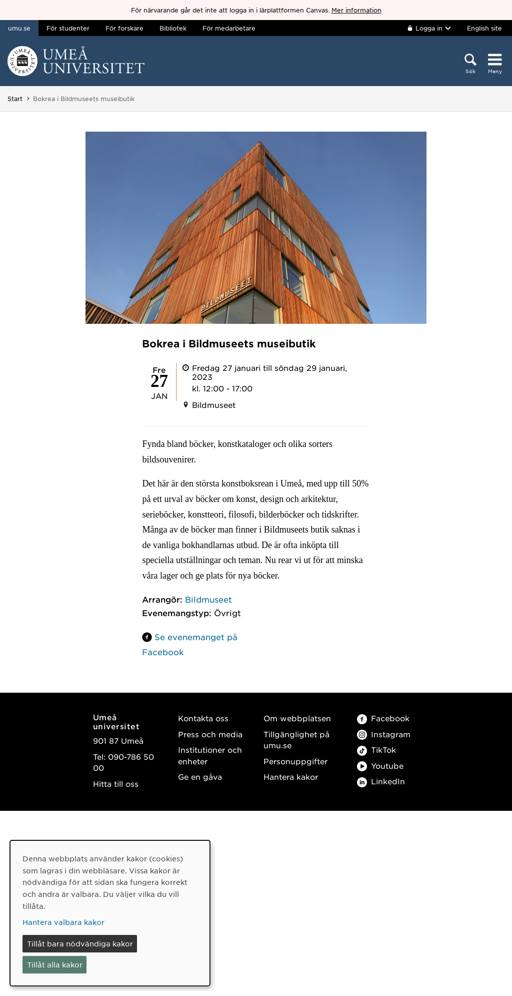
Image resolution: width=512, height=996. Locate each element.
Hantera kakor (291, 776)
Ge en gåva (200, 776)
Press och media (210, 734)
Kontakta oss (203, 718)
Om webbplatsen (297, 718)
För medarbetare (229, 28)
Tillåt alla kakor (54, 964)
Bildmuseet (208, 599)
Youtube (380, 765)
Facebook (383, 718)
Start (15, 99)
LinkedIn (381, 781)
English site (484, 28)
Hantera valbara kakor (63, 921)
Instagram (383, 734)
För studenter (68, 28)
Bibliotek (173, 28)
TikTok (376, 749)
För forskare (125, 28)
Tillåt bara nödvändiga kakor (80, 943)
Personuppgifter (296, 761)
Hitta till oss (115, 783)
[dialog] (110, 913)
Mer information (357, 10)
